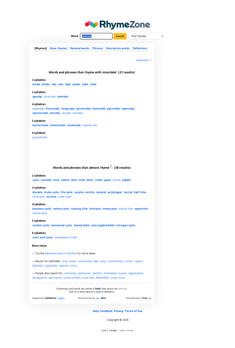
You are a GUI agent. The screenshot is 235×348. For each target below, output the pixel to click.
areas (72, 261)
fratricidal (52, 108)
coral (113, 277)
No (150, 297)
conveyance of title (65, 237)
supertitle (141, 208)
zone (64, 261)
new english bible (102, 225)
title (56, 180)
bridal (36, 84)
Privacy (118, 311)
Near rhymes (58, 48)
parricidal (113, 108)
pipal (107, 180)
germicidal (83, 108)
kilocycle (95, 208)
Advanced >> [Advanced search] (143, 60)
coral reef (88, 277)
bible (89, 180)
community (85, 261)
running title (79, 208)
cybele (65, 180)
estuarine (70, 273)
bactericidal (40, 125)
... (74, 265)
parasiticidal (39, 137)
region (138, 261)
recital (128, 192)
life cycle (66, 192)
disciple (37, 192)
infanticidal (57, 125)
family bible (82, 225)
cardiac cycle (40, 225)
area (103, 261)
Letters (61, 297)
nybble (126, 180)
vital (82, 180)
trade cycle (64, 196)
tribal (98, 180)
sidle (85, 84)
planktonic (84, 273)
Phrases (98, 48)
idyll (67, 84)
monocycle (110, 208)
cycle (35, 180)
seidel (76, 84)
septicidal (127, 108)
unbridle (62, 96)
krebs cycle (51, 192)
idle (54, 84)
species (63, 265)
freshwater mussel (115, 273)
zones (129, 261)
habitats (37, 265)
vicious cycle (39, 213)
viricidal (66, 113)
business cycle (41, 208)
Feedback (106, 311)
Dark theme (127, 330)
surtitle (51, 196)
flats (96, 261)
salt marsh (54, 277)
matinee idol (89, 125)
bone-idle (49, 96)
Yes (97, 297)
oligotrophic (135, 273)
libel (74, 180)
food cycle (38, 196)
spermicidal (40, 113)
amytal (101, 192)
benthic (97, 273)
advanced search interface (61, 253)
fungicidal (68, 108)
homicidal (98, 108)
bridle (46, 84)
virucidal (77, 113)
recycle (79, 192)
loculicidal (73, 125)
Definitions (140, 48)
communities (115, 261)
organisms (50, 265)
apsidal (37, 96)
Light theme (109, 330)
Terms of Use (133, 311)
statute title (125, 208)
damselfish (102, 277)
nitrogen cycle (125, 225)
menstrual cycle (61, 225)
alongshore (39, 277)
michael (46, 180)
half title (140, 192)
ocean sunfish (71, 277)
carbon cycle (61, 208)
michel (116, 180)
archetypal (115, 192)
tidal (93, 84)
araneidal (38, 108)
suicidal (55, 113)
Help (96, 311)
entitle (89, 192)
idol (60, 84)
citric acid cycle (42, 237)
